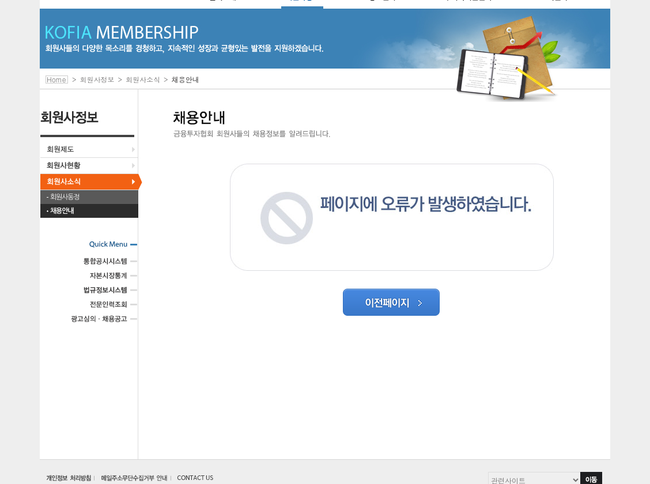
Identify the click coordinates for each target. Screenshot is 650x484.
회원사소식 (143, 79)
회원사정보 (97, 79)
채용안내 (61, 210)
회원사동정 (64, 197)
